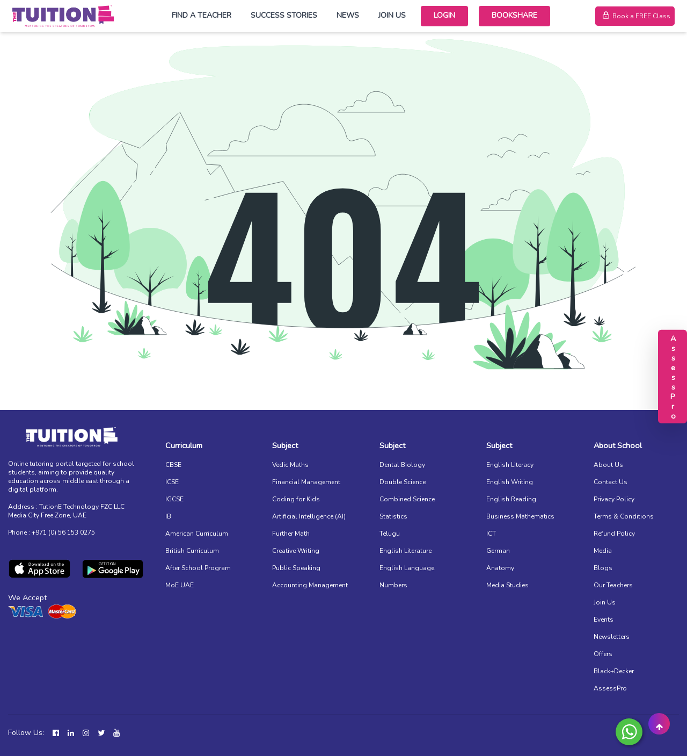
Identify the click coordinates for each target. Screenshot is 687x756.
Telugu (389, 533)
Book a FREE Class (635, 16)
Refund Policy (614, 533)
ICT (491, 533)
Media (603, 550)
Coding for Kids (296, 499)
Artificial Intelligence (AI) (309, 516)
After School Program (198, 568)
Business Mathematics (520, 516)
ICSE (172, 482)
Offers (603, 654)
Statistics (393, 516)
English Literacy (509, 464)
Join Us (392, 15)
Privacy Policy (614, 499)
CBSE (173, 464)
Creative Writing (295, 550)
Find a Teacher (201, 15)
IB (168, 516)
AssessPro (610, 688)
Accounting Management (310, 585)
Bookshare (514, 15)
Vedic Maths (290, 464)
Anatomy (500, 568)
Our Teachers (613, 585)
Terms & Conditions (624, 516)
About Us (608, 464)
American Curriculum (196, 533)
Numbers (393, 585)
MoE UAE (179, 585)
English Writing (509, 482)
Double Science (402, 482)
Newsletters (612, 636)
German (498, 550)
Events (603, 619)
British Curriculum (192, 550)
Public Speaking (296, 568)
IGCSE (174, 499)
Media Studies (507, 585)
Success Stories (284, 15)
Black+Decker (614, 671)
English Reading (511, 499)
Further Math (291, 533)
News (348, 15)
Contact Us (610, 482)
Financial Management (306, 482)
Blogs (603, 568)
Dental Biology (402, 464)
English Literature (405, 550)
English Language (406, 568)
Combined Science (407, 499)
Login (444, 15)
